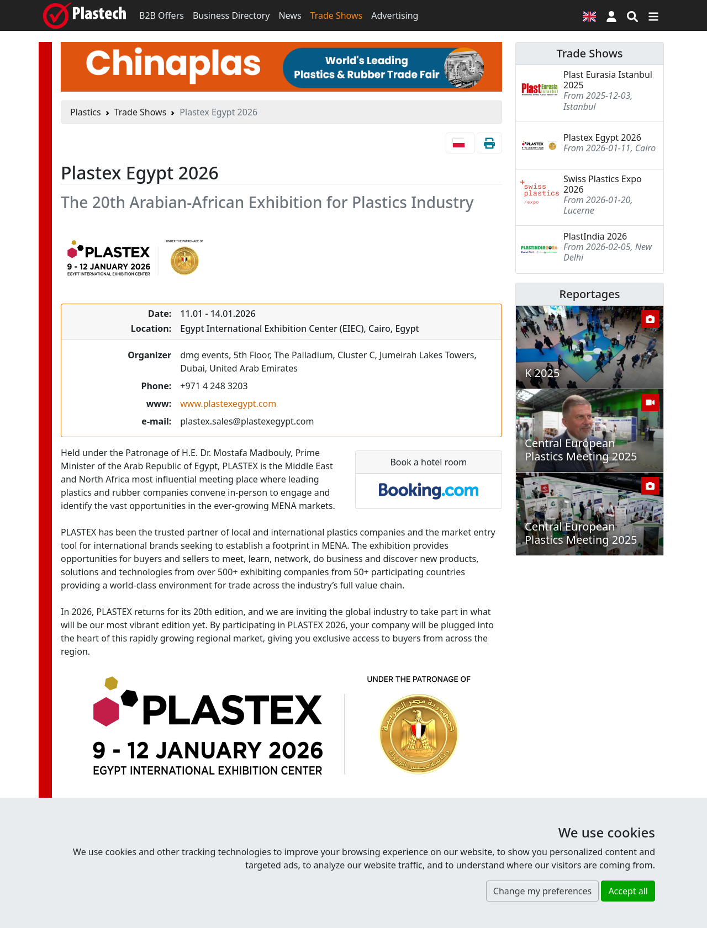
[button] (611, 15)
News (289, 15)
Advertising (394, 15)
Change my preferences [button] (542, 891)
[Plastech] (84, 15)
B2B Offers (161, 15)
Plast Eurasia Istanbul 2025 (607, 79)
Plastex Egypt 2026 (602, 137)
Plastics (85, 112)
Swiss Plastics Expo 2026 (602, 184)
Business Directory (231, 15)
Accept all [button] (628, 891)
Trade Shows (336, 15)
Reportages (590, 294)
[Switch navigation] (653, 15)
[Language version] (589, 15)
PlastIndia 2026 (595, 236)
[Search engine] (632, 15)
